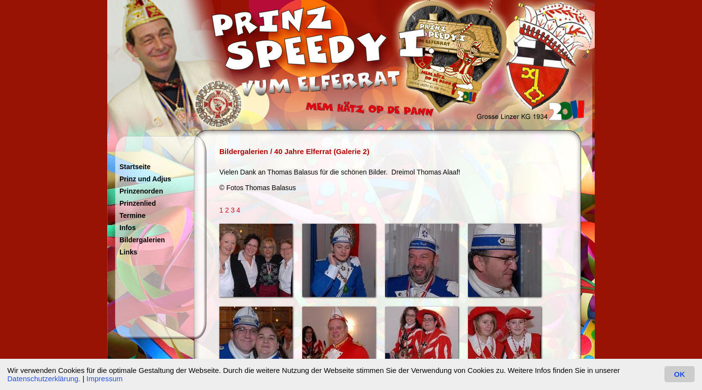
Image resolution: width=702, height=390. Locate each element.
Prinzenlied (137, 203)
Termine (132, 215)
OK (679, 374)
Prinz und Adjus (145, 179)
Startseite (135, 167)
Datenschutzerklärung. (43, 378)
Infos (127, 228)
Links (128, 252)
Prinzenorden (141, 191)
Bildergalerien (142, 240)
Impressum (104, 378)
